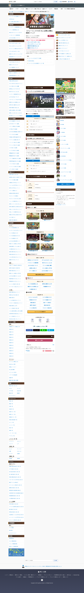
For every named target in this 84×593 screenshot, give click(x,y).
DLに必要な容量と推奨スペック (15, 21)
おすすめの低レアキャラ (33, 265)
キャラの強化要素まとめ (33, 283)
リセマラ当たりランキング (63, 50)
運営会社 (11, 574)
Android (47, 116)
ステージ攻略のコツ (33, 270)
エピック (19, 441)
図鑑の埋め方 (12, 297)
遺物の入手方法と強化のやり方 (15, 214)
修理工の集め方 (33, 305)
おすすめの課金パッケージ (47, 270)
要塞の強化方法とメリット (14, 270)
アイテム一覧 (12, 435)
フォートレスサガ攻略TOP (40, 311)
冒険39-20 (11, 353)
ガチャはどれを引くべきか (47, 260)
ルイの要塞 (11, 527)
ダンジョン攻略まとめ (13, 361)
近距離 (10, 458)
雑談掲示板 (72, 8)
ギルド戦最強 (67, 8)
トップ (6, 574)
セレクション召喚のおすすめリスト (16, 48)
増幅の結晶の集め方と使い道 (15, 466)
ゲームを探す (18, 576)
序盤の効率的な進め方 (40, 274)
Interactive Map (76, 574)
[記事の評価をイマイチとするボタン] (32, 320)
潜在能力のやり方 (33, 299)
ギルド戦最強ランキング (14, 67)
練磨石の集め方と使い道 (14, 487)
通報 (53, 344)
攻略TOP (11, 8)
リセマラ (50, 8)
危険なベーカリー (12, 366)
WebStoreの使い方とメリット (15, 318)
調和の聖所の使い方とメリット (15, 251)
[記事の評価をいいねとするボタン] (40, 320)
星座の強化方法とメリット (14, 292)
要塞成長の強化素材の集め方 (15, 490)
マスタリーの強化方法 (47, 307)
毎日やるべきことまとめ (47, 262)
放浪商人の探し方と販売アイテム (16, 177)
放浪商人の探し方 (33, 268)
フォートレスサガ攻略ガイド (18, 5)
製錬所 (18, 393)
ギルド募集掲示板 (12, 541)
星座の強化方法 (47, 305)
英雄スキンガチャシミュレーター (16, 53)
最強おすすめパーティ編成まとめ (65, 56)
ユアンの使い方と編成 (13, 169)
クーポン (22, 8)
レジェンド (11, 441)
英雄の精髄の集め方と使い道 (15, 477)
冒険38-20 (11, 350)
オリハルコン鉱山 (12, 372)
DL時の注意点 (31, 60)
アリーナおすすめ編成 (13, 134)
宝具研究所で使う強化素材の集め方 (16, 493)
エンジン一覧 (12, 425)
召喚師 (18, 453)
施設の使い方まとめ (13, 385)
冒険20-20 (11, 329)
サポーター (19, 451)
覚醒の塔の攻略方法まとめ (33, 45)
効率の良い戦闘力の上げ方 (14, 104)
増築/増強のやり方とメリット (15, 278)
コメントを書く (40, 340)
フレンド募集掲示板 (13, 543)
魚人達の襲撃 (12, 369)
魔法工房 (11, 393)
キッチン (19, 388)
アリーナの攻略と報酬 (47, 265)
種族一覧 (11, 403)
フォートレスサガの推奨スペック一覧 (36, 63)
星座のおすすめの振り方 (14, 294)
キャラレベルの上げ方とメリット (16, 230)
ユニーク (11, 443)
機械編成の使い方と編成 (14, 155)
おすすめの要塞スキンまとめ (15, 276)
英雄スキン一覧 (12, 411)
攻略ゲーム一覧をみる (65, 184)
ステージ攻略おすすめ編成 (14, 126)
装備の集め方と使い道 (13, 174)
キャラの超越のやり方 (47, 299)
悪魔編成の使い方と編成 (14, 153)
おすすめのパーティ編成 (14, 123)
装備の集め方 (33, 302)
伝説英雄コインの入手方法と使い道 (16, 514)
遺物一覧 (11, 430)
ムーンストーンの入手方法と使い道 (16, 517)
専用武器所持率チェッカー (14, 75)
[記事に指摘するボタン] (47, 320)
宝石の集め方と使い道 (13, 503)
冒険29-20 (11, 334)
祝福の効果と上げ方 (13, 305)
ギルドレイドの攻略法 (13, 195)
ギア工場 (11, 390)
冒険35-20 (11, 342)
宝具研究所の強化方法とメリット (16, 313)
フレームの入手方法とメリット (15, 185)
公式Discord (11, 19)
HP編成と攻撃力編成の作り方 (15, 137)
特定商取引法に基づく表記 (59, 574)
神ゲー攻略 (11, 11)
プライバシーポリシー (48, 574)
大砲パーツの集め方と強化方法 (15, 265)
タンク (10, 448)
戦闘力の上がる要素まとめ (33, 286)
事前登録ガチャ (31, 576)
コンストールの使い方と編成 (15, 166)
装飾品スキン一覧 (12, 417)
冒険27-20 (11, 331)
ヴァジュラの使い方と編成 (14, 145)
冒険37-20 (11, 348)
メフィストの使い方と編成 (14, 142)
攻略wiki (24, 576)
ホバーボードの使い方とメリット (16, 286)
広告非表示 (64, 1)
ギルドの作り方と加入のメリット (16, 83)
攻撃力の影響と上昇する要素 (15, 110)
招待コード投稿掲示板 (13, 546)
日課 (61, 8)
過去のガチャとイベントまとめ (15, 32)
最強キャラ (28, 8)
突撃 (10, 451)
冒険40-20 (11, 356)
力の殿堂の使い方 (33, 289)
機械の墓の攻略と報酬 (13, 380)
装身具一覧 (11, 409)
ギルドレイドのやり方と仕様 (15, 198)
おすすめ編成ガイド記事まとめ (64, 53)
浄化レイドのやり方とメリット (15, 209)
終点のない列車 (12, 364)
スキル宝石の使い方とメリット (15, 257)
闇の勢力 (11, 530)
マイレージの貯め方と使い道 (15, 520)
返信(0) (28, 350)
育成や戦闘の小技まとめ (14, 107)
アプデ (17, 8)
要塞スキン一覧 (12, 414)
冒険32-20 (11, 337)
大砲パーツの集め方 (47, 302)
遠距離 (18, 458)
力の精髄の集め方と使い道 (14, 498)
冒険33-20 (11, 340)
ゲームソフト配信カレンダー (55, 576)
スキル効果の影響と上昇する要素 (16, 310)
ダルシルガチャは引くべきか (34, 42)
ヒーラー (11, 453)
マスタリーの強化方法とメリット (16, 302)
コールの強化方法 (33, 307)
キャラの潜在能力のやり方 (14, 235)
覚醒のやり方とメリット (33, 47)
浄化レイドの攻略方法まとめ (15, 211)
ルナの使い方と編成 (13, 147)
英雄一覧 (11, 401)
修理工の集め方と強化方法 (14, 268)
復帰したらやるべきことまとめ (15, 112)
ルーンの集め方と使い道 (14, 308)
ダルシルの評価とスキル (63, 40)
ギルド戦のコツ (12, 217)
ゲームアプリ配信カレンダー (42, 576)
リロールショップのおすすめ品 (15, 99)
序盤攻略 (56, 8)
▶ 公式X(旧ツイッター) (60, 204)
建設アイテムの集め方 (13, 482)
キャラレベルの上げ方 (33, 297)
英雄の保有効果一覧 (13, 419)
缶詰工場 (19, 390)
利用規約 (40, 574)
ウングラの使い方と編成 (14, 150)
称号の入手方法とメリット (14, 187)
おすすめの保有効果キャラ (14, 241)
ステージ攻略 (33, 8)
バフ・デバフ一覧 (12, 433)
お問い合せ (69, 574)
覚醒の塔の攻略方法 (13, 220)
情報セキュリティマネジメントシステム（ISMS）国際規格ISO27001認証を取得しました (43, 566)
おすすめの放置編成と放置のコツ (16, 131)
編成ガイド (45, 8)
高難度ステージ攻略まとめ (14, 326)
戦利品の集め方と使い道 (14, 511)
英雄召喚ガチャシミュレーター (15, 56)
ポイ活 (71, 1)
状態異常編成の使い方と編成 (15, 161)
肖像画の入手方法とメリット (15, 182)
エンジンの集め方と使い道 (14, 284)
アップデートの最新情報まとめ (15, 27)
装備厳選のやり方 (47, 286)
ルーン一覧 (11, 422)
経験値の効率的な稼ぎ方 (14, 193)
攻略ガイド (27, 11)
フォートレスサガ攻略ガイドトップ (16, 16)
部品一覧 (11, 427)
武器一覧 (11, 406)
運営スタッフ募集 (18, 574)
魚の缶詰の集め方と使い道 (14, 471)
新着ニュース (65, 576)
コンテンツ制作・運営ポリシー (30, 574)
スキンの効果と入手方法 (47, 268)
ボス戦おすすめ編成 (13, 129)
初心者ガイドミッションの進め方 (16, 115)
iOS (33, 116)
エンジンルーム (12, 395)
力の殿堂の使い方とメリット (15, 249)
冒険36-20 (11, 345)
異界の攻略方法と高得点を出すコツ (16, 206)
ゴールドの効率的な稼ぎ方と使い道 (16, 506)
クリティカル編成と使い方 (14, 139)
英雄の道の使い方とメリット (15, 254)
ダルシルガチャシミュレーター (34, 44)
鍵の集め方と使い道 (13, 509)
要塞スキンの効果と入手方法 (15, 273)
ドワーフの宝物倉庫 (13, 374)
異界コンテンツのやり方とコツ (15, 203)
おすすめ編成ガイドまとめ (14, 121)
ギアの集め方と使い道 (13, 469)
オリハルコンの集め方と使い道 (15, 485)
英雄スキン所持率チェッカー (15, 72)
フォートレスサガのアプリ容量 (34, 58)
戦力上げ (39, 8)
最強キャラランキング (62, 48)
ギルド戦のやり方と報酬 (14, 86)
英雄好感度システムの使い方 (15, 246)
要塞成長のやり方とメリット (15, 281)
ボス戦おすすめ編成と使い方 (64, 58)
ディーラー (19, 448)
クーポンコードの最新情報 (33, 262)
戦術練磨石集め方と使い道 (14, 495)
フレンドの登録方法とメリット (15, 201)
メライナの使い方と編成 (14, 163)
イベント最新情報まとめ (14, 29)
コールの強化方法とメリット (15, 300)
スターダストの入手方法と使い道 (16, 479)
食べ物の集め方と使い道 (14, 474)
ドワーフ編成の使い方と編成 (15, 158)
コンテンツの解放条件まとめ (15, 94)
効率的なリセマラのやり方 (33, 260)
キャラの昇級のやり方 (47, 297)
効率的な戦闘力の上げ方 (47, 283)
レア (18, 443)
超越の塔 (11, 377)
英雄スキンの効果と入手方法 (15, 243)
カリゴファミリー (12, 533)
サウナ (10, 388)
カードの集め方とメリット (14, 316)
